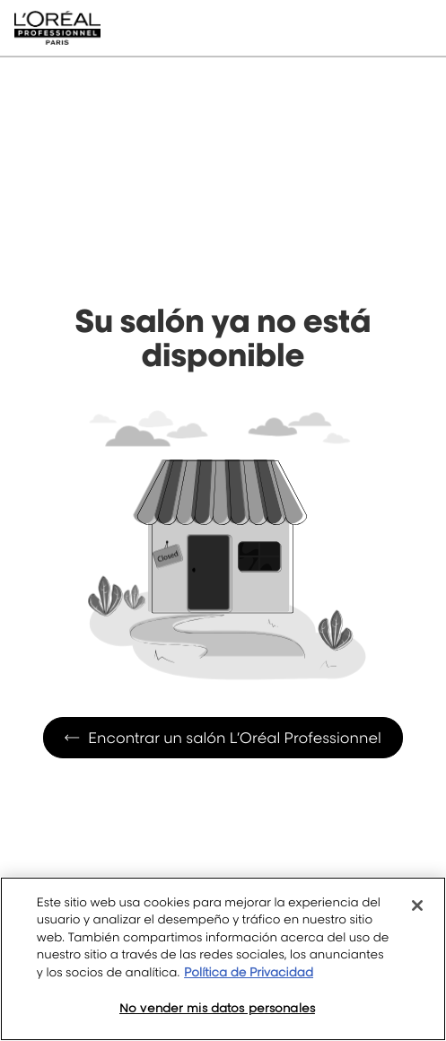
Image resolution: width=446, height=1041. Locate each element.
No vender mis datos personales (217, 1008)
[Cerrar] (417, 905)
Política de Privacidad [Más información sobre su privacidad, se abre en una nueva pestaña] (248, 973)
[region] (223, 959)
